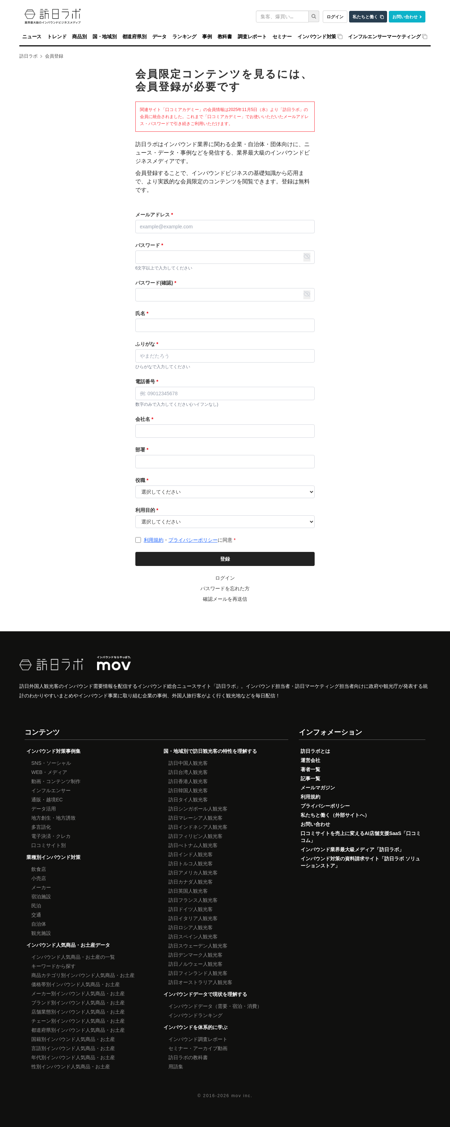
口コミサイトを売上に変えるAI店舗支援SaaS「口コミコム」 (361, 836)
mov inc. (241, 1095)
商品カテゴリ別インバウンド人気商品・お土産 (83, 975)
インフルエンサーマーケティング (384, 36)
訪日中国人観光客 (188, 763)
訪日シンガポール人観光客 (197, 809)
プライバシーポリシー (193, 540)
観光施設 (41, 933)
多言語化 (41, 827)
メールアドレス (154, 214)
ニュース (31, 36)
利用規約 (153, 540)
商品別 (79, 36)
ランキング (184, 36)
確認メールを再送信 (225, 599)
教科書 (225, 36)
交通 (36, 915)
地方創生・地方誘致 (53, 818)
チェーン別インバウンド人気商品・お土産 (78, 1021)
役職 (141, 480)
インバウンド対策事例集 (53, 751)
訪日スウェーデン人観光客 (197, 946)
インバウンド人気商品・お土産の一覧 (73, 957)
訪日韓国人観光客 (188, 790)
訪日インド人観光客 (190, 854)
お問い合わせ (405, 16)
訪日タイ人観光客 (188, 799)
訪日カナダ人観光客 (190, 882)
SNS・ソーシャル (51, 763)
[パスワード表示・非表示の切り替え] (306, 257)
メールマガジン (318, 787)
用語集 (175, 1066)
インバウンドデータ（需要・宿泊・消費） (215, 1006)
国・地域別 (104, 36)
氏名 (141, 313)
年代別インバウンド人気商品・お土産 (73, 1057)
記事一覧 (310, 778)
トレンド (56, 36)
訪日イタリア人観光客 (193, 918)
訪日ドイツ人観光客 (190, 909)
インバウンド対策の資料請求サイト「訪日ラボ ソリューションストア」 (360, 862)
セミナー (282, 36)
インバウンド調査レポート (197, 1039)
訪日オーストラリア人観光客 (200, 982)
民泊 (36, 905)
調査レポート (252, 36)
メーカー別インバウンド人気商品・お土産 (78, 993)
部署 (141, 449)
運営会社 (310, 760)
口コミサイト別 (48, 845)
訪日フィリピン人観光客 (195, 836)
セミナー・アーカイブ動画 (197, 1048)
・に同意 (190, 540)
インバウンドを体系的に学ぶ (195, 1027)
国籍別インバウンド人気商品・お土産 (73, 1039)
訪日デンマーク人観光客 (195, 955)
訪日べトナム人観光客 (193, 845)
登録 (225, 559)
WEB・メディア (49, 772)
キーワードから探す (53, 966)
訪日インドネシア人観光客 (197, 827)
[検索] (314, 16)
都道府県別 (134, 36)
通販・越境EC (47, 799)
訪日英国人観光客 (188, 891)
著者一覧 (310, 769)
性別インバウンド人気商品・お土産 (70, 1066)
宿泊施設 (41, 896)
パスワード (149, 245)
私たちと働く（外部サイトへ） (335, 815)
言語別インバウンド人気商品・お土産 (73, 1048)
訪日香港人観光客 (188, 781)
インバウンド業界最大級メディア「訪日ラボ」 (352, 849)
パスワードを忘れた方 (225, 588)
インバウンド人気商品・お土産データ (68, 945)
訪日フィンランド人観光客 (197, 973)
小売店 (38, 878)
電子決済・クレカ (51, 836)
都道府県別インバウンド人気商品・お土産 (78, 1030)
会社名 (144, 419)
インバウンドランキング (195, 1015)
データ (159, 36)
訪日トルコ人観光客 (190, 863)
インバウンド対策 (316, 36)
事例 (207, 36)
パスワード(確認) (155, 283)
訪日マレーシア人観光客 (195, 818)
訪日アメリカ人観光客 (193, 872)
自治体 (38, 924)
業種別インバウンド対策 (53, 857)
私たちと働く (365, 16)
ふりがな (146, 344)
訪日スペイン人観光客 (193, 936)
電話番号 (146, 381)
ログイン (335, 16)
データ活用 (43, 809)
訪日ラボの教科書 (188, 1057)
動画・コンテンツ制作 (56, 781)
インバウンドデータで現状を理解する (205, 994)
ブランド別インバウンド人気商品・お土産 (78, 1002)
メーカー (41, 887)
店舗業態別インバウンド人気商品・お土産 (78, 1012)
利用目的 (146, 510)
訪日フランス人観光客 (193, 900)
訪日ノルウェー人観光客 (195, 964)
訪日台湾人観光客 (188, 772)
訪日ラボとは (315, 751)
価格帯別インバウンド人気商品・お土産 (75, 984)
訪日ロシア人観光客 (190, 927)
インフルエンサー (51, 790)
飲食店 (38, 869)
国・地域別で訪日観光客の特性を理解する (210, 751)
